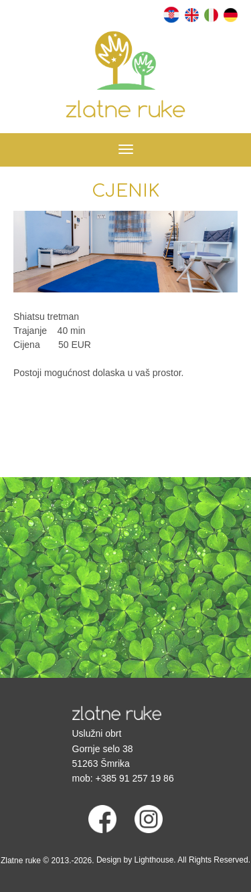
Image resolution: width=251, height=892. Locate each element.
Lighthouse (154, 860)
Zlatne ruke (21, 860)
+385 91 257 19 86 (135, 778)
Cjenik (125, 191)
